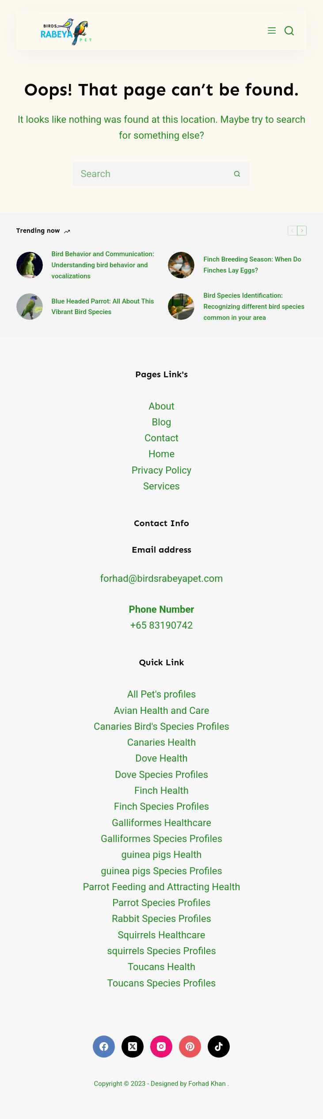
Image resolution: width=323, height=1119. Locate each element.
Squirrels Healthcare (161, 935)
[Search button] (237, 174)
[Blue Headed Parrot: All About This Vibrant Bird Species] (29, 306)
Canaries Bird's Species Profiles (161, 726)
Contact (161, 438)
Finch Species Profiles (161, 806)
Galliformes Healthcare (161, 822)
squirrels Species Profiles (161, 950)
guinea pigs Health (162, 854)
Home (161, 453)
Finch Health (161, 790)
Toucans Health (161, 966)
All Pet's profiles (161, 694)
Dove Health (161, 758)
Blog (161, 422)
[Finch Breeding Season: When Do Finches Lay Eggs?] (181, 265)
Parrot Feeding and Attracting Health (161, 886)
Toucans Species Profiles (161, 983)
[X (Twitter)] (133, 1047)
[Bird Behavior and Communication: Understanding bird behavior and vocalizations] (29, 265)
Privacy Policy (161, 470)
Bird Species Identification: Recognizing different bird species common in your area (253, 307)
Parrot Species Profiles (161, 902)
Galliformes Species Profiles (161, 838)
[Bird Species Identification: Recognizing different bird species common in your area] (181, 306)
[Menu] (272, 30)
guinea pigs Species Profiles (161, 870)
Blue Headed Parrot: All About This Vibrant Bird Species (103, 306)
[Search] (289, 30)
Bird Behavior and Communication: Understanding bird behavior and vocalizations (103, 265)
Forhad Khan (207, 1084)
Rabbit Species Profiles (161, 918)
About (161, 406)
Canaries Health (161, 742)
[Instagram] (161, 1047)
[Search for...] (149, 174)
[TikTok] (219, 1047)
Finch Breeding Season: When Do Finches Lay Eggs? (252, 264)
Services (161, 486)
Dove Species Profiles (161, 774)
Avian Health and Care (161, 710)
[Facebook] (104, 1047)
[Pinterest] (190, 1047)
